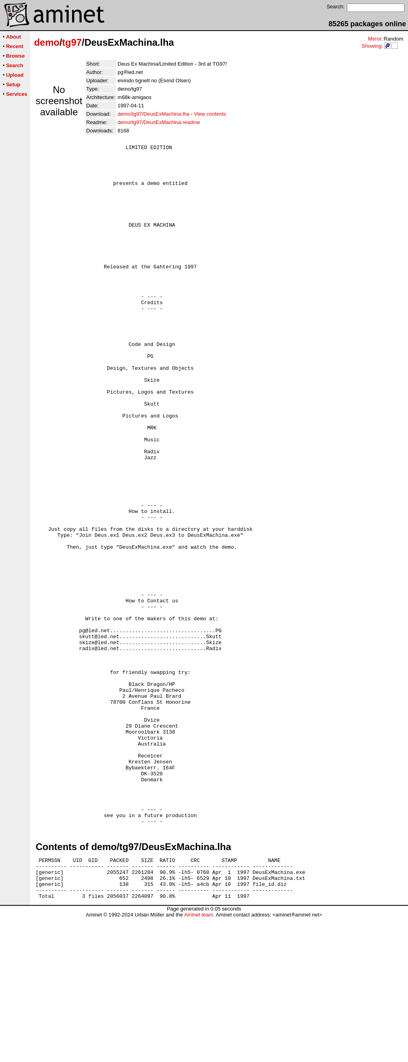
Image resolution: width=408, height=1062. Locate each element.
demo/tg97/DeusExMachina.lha (153, 114)
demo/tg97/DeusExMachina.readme (159, 122)
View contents (210, 114)
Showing (371, 46)
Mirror (374, 39)
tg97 (71, 42)
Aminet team (198, 1059)
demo (47, 42)
